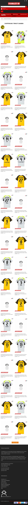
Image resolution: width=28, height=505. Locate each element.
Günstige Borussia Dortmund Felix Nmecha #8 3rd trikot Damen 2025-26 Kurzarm (21, 273)
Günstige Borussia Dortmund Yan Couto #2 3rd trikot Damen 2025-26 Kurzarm (21, 335)
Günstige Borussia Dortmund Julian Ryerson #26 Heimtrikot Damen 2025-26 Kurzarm (21, 376)
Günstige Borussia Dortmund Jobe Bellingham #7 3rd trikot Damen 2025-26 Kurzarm (20, 88)
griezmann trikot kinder (5, 469)
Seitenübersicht (3, 486)
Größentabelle (3, 481)
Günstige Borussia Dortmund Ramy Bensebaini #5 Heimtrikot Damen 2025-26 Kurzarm (6, 417)
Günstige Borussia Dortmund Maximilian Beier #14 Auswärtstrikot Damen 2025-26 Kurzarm (6, 149)
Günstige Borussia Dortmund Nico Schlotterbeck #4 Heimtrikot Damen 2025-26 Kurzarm (7, 170)
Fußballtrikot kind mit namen (13, 501)
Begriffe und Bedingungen (5, 484)
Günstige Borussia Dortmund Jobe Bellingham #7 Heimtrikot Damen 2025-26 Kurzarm (20, 67)
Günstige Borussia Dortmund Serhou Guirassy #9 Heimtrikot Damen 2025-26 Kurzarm (7, 232)
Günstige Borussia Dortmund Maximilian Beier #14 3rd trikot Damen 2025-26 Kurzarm (21, 149)
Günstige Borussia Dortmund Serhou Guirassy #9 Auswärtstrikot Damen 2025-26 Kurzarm (21, 232)
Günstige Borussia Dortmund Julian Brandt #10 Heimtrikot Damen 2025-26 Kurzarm (7, 108)
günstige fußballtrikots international (7, 463)
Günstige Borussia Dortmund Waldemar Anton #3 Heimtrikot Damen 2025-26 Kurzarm (6, 293)
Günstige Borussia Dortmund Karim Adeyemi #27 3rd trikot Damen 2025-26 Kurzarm (21, 211)
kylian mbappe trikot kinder (5, 464)
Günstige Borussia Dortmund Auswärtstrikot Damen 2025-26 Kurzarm (20, 47)
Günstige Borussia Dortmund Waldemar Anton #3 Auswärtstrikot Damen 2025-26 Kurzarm (20, 293)
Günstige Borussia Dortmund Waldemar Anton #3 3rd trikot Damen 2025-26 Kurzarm (7, 314)
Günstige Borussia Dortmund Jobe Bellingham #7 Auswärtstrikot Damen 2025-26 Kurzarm (7, 88)
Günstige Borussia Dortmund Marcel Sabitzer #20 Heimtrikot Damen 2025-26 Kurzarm (21, 437)
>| (17, 442)
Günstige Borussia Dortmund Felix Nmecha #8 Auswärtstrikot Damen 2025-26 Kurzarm (6, 273)
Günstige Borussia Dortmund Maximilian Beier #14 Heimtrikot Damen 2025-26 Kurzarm (20, 129)
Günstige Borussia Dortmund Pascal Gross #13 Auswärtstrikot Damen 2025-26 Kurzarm (20, 355)
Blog (2, 488)
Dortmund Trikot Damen (7, 18)
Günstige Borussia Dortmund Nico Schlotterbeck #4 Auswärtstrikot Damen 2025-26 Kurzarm (20, 170)
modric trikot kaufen (4, 466)
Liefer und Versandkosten (5, 480)
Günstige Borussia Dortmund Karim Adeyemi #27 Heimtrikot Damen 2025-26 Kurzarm (20, 191)
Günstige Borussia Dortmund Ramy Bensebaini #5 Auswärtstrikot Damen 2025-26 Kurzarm (21, 417)
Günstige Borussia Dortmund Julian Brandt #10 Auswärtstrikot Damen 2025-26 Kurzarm (20, 108)
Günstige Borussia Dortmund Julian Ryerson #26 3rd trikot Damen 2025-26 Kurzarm (21, 396)
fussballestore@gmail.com (6, 496)
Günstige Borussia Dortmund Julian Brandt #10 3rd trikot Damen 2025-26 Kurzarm (7, 129)
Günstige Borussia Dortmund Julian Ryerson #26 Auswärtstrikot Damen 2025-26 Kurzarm (6, 396)
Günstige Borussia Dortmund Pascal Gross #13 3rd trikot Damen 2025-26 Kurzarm (7, 376)
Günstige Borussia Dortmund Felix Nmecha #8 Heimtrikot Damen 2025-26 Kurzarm (21, 252)
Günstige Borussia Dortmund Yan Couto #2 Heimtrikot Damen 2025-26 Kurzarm (21, 314)
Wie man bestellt (4, 483)
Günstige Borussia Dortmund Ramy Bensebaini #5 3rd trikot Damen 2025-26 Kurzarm (6, 437)
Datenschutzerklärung (4, 485)
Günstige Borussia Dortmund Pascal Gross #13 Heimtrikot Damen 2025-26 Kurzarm (7, 355)
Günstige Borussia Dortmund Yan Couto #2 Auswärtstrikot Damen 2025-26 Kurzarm (6, 335)
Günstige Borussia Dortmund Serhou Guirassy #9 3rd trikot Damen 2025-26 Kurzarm (7, 252)
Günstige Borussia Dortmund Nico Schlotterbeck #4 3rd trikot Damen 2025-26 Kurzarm (6, 191)
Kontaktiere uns (3, 479)
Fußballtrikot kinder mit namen (9, 452)
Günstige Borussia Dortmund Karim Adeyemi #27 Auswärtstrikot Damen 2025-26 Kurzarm (7, 211)
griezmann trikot (4, 470)
